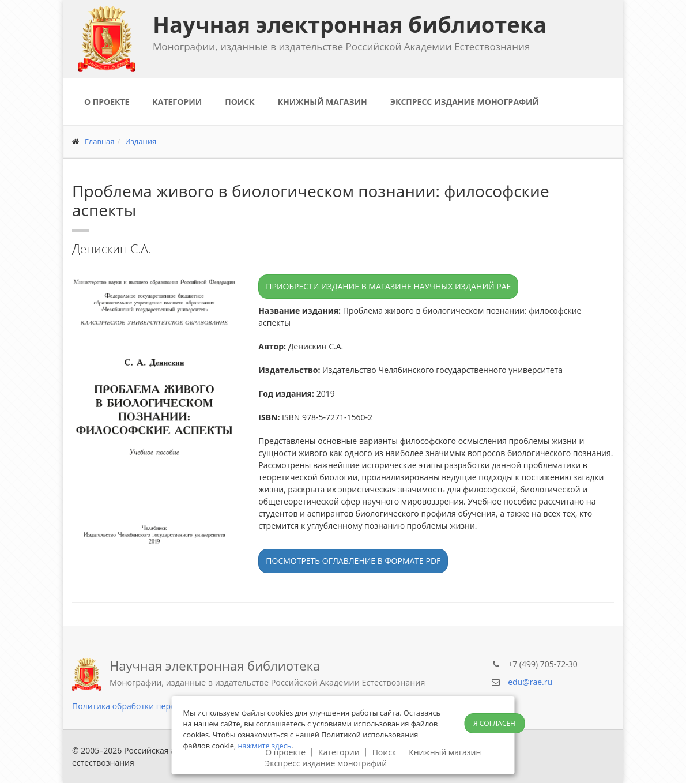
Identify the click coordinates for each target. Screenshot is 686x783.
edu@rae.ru (530, 681)
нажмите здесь (265, 745)
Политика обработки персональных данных (159, 706)
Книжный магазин (322, 101)
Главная (100, 141)
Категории (177, 101)
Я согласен (494, 723)
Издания (141, 141)
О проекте (106, 101)
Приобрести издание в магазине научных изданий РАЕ (388, 286)
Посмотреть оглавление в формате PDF (353, 560)
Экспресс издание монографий (464, 101)
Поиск (239, 101)
